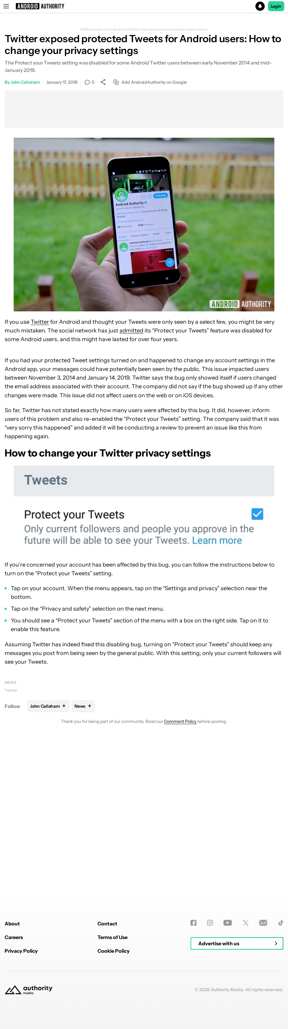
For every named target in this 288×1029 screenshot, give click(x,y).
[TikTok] (280, 1001)
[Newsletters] (263, 1001)
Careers (14, 1015)
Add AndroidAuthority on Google (150, 82)
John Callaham (25, 82)
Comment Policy (180, 721)
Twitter (40, 321)
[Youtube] (227, 1001)
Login (276, 6)
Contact (107, 1002)
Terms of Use (112, 1015)
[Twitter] (246, 1001)
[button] (144, 6)
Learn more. (197, 29)
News (10, 682)
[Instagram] (210, 1001)
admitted (131, 330)
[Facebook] (193, 1001)
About (12, 1002)
